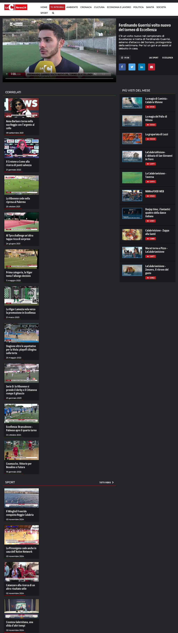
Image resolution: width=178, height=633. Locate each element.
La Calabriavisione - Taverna (155, 175)
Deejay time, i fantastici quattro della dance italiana (157, 212)
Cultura (99, 7)
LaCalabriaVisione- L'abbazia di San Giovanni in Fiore (158, 155)
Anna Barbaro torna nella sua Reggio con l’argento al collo (20, 124)
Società (161, 7)
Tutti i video (106, 482)
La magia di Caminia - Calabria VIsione (156, 100)
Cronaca (86, 7)
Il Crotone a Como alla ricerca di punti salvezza (18, 163)
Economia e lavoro (119, 7)
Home (44, 7)
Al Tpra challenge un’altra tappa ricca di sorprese (19, 237)
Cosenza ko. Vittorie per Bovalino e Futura (19, 465)
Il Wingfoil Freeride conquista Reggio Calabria (20, 513)
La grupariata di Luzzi (156, 134)
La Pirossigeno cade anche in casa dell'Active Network (21, 550)
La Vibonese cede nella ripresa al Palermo (18, 200)
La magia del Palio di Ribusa (156, 118)
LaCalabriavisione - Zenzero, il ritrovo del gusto (156, 269)
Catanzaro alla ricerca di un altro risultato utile (20, 587)
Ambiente (72, 7)
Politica (138, 7)
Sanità (150, 7)
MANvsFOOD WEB (154, 191)
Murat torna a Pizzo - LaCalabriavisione (156, 250)
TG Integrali (57, 7)
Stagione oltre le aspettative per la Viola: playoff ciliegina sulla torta (21, 349)
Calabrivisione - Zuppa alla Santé (157, 232)
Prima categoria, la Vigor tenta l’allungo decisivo (19, 274)
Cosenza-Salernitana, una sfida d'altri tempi (19, 623)
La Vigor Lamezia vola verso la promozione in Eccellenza (20, 311)
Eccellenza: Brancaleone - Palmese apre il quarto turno (21, 428)
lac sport (153, 57)
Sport (44, 13)
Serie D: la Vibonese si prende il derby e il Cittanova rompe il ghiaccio (21, 389)
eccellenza (167, 57)
